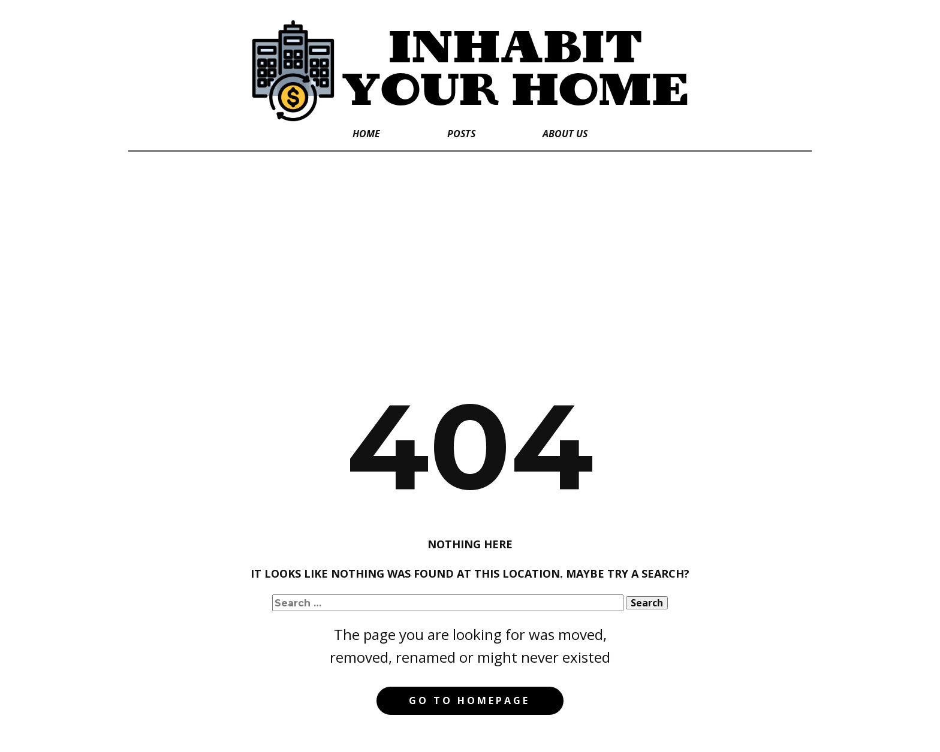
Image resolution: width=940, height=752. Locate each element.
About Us (565, 133)
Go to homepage (469, 700)
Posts (461, 133)
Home (366, 133)
